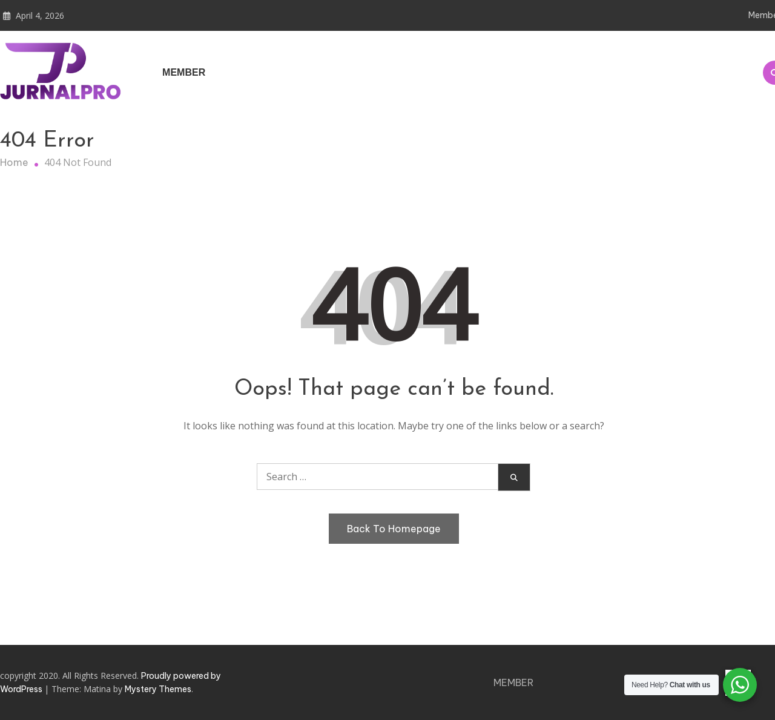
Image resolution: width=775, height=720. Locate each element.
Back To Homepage (394, 529)
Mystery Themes (158, 689)
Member (183, 72)
